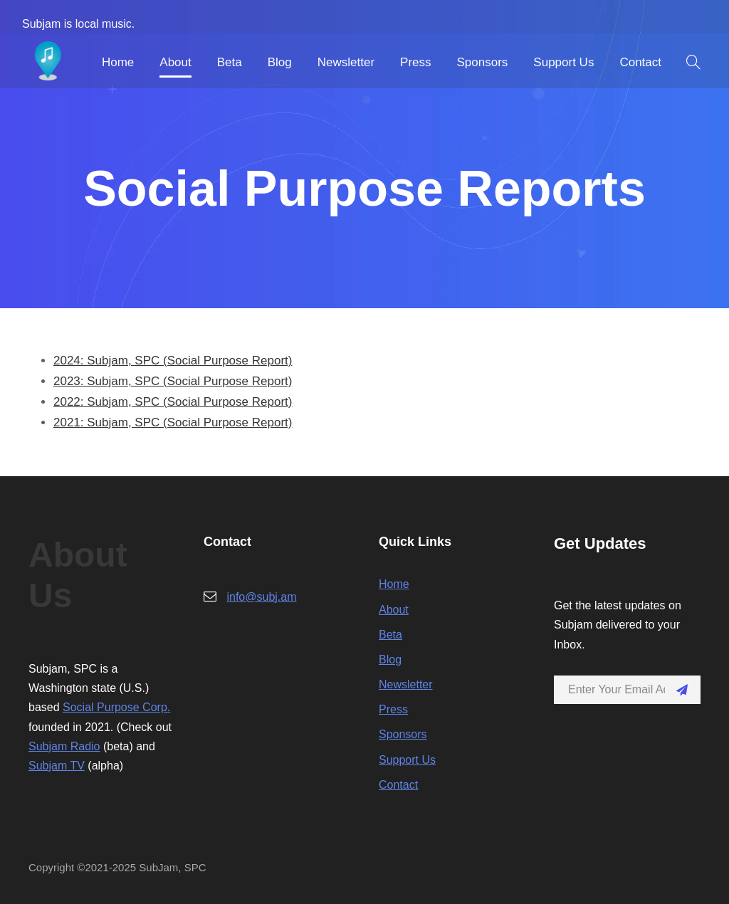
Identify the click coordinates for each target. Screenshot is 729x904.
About (175, 62)
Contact (640, 62)
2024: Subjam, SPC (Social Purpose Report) (172, 360)
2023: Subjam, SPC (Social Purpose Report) (172, 381)
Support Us (563, 62)
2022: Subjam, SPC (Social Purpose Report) (172, 402)
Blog (280, 62)
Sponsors (482, 62)
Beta (229, 62)
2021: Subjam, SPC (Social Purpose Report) (172, 422)
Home (118, 62)
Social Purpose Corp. (116, 707)
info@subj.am (261, 597)
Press (415, 62)
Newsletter (346, 62)
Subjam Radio (64, 746)
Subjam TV (56, 766)
